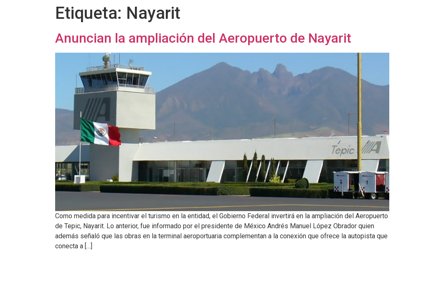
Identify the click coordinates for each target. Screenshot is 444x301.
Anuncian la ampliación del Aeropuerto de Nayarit (203, 38)
